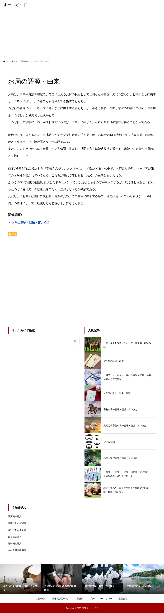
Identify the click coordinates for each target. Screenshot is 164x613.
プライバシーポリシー (100, 598)
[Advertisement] (82, 33)
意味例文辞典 (15, 543)
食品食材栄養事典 (17, 550)
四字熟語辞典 (15, 536)
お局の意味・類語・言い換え (30, 222)
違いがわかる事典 (17, 530)
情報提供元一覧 (60, 598)
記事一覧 (41, 598)
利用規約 (78, 598)
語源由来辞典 (15, 516)
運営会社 (122, 598)
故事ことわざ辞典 (17, 523)
